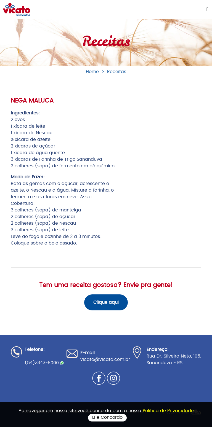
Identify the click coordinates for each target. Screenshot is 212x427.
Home (92, 71)
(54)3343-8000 (44, 363)
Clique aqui (106, 302)
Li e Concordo (107, 417)
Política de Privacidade (168, 411)
